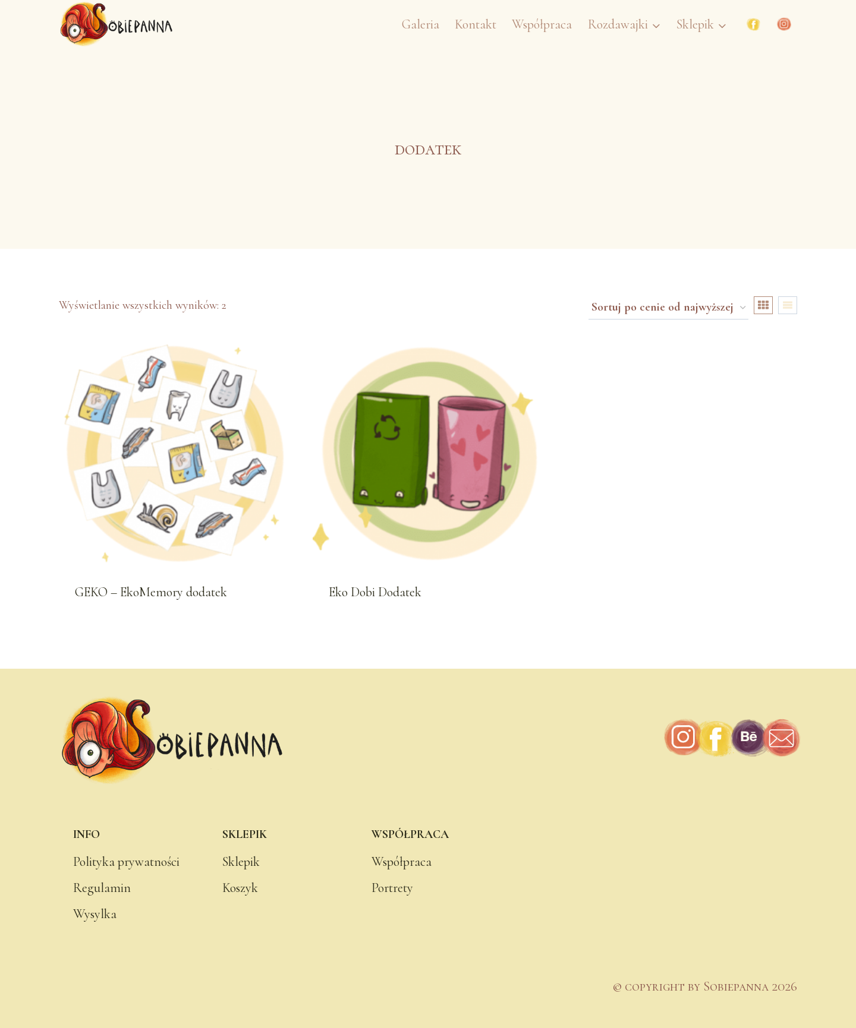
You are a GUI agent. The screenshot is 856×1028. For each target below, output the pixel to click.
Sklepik (241, 861)
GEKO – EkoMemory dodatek (151, 592)
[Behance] (748, 738)
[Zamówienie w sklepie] (668, 308)
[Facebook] (754, 24)
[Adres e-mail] (780, 738)
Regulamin (102, 888)
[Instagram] (784, 24)
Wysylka (95, 914)
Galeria (420, 24)
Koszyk (240, 888)
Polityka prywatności (126, 861)
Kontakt (475, 24)
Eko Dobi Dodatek (375, 592)
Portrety (392, 888)
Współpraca (542, 24)
